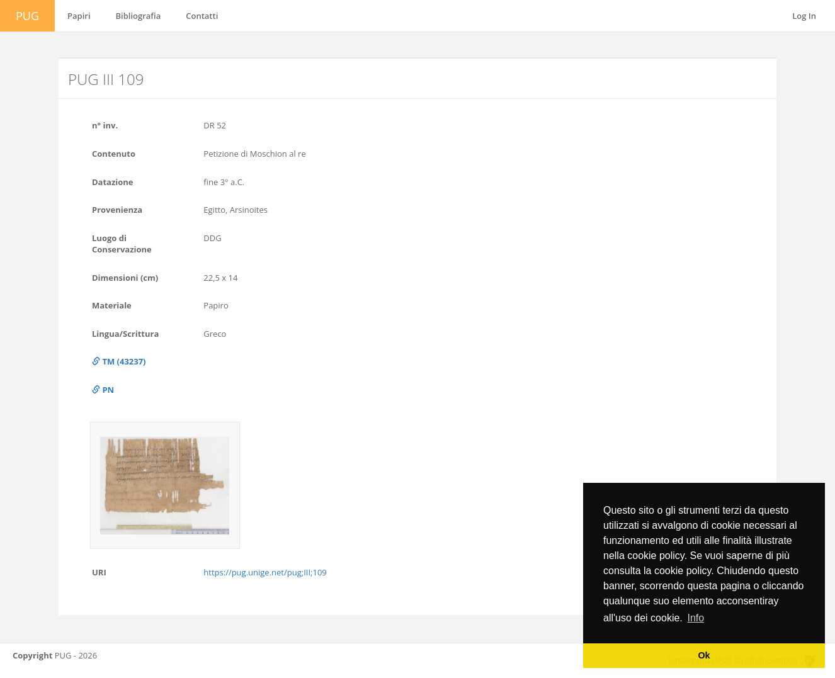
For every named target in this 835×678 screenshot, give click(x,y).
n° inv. (105, 125)
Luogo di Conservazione (122, 244)
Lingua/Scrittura (125, 333)
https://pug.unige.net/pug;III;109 (264, 572)
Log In (804, 15)
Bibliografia (138, 15)
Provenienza (117, 209)
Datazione (112, 182)
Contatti (202, 15)
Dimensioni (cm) (125, 277)
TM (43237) (119, 361)
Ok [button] (704, 655)
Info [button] (695, 618)
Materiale (112, 305)
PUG (27, 15)
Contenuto (113, 153)
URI (99, 572)
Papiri (79, 15)
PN (103, 389)
